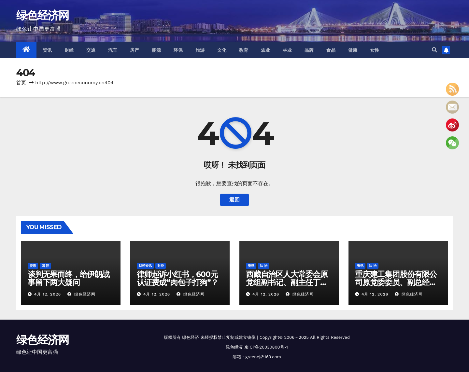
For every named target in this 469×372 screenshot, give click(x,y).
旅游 (200, 50)
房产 (134, 50)
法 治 (263, 266)
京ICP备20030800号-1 (266, 347)
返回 (234, 200)
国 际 (45, 266)
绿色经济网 (42, 15)
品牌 (309, 50)
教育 (244, 50)
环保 (178, 50)
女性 (374, 50)
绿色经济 (190, 337)
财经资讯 (145, 266)
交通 (91, 50)
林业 (287, 50)
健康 (353, 50)
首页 (21, 83)
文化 (222, 50)
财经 (69, 50)
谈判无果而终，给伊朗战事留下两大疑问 (68, 278)
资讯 (47, 50)
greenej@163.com (263, 356)
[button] (434, 50)
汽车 (113, 50)
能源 (156, 50)
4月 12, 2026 (47, 294)
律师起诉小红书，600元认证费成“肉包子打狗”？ (177, 278)
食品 (331, 50)
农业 (265, 50)
